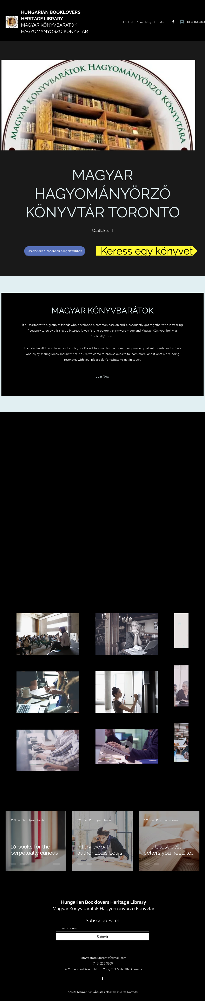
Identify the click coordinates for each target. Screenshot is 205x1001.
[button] (102, 376)
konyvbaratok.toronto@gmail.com (103, 958)
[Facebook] (173, 22)
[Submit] (102, 936)
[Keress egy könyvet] (147, 251)
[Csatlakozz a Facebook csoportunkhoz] (54, 251)
